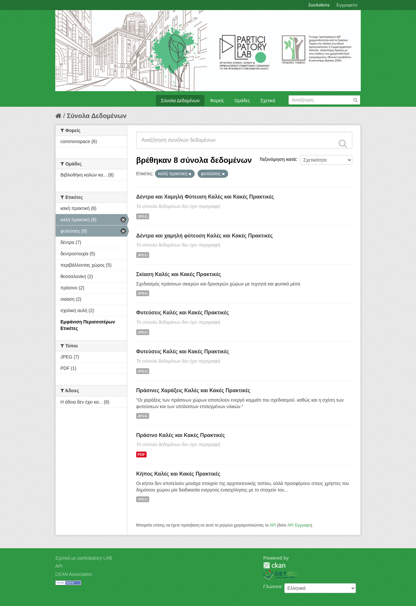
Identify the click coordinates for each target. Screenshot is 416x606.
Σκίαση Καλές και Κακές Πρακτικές (178, 274)
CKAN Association (73, 574)
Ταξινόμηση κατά (277, 159)
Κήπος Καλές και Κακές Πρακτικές (178, 474)
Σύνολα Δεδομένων (180, 100)
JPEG (142, 216)
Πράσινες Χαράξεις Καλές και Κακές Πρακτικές (193, 390)
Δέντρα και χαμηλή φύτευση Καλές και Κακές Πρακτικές (204, 235)
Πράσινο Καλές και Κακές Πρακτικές (180, 435)
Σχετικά (267, 100)
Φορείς (217, 100)
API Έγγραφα (299, 525)
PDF (141, 454)
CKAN (274, 565)
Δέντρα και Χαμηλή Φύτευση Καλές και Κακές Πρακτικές (205, 197)
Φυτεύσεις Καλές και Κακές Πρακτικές (182, 312)
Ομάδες (242, 100)
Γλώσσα (272, 586)
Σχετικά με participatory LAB (83, 558)
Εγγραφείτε (347, 5)
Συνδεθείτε (319, 5)
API (273, 525)
